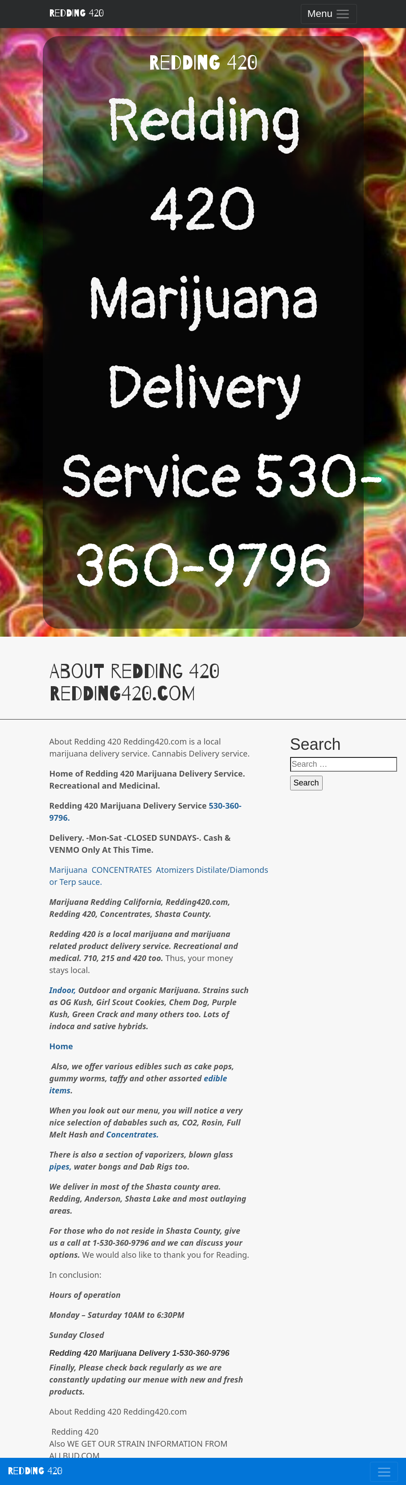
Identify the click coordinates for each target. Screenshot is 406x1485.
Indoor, (62, 990)
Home (61, 1046)
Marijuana (68, 869)
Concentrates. (132, 1134)
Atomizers (174, 869)
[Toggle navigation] (329, 14)
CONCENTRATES (121, 869)
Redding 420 (76, 13)
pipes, (60, 1166)
